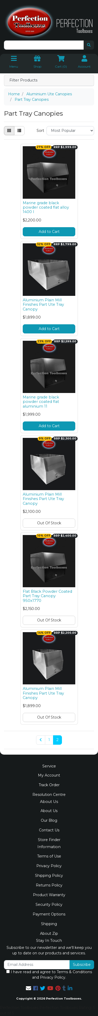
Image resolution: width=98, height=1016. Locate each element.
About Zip (49, 933)
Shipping (49, 923)
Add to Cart (49, 231)
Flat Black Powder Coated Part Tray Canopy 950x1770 (47, 596)
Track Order (49, 785)
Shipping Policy (49, 875)
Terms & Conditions (74, 972)
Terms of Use (49, 856)
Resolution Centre (49, 794)
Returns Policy (49, 885)
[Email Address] (37, 964)
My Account (49, 775)
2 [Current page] (57, 739)
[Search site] (89, 45)
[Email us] (28, 988)
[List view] (19, 130)
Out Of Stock (49, 523)
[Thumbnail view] (9, 130)
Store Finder (49, 839)
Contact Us (49, 830)
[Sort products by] (70, 130)
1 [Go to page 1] (49, 739)
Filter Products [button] (23, 80)
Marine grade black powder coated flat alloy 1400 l (46, 207)
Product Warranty (49, 894)
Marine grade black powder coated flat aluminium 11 (41, 402)
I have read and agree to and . (49, 975)
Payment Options (49, 914)
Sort (40, 130)
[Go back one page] (40, 740)
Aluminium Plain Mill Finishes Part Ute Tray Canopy (43, 305)
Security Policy (49, 904)
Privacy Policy (49, 866)
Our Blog (49, 820)
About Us (49, 810)
